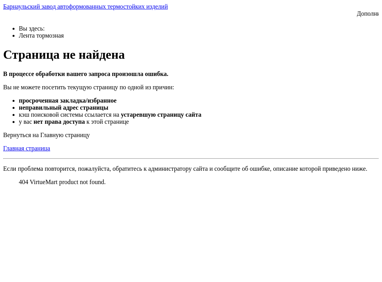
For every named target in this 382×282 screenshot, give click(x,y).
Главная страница (26, 148)
